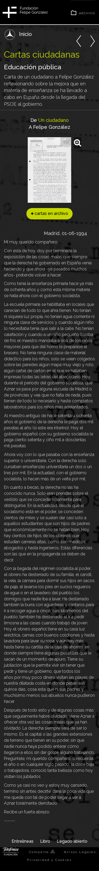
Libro (45, 841)
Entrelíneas (23, 841)
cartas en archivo (49, 213)
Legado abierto (72, 841)
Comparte (40, 852)
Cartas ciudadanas (41, 54)
